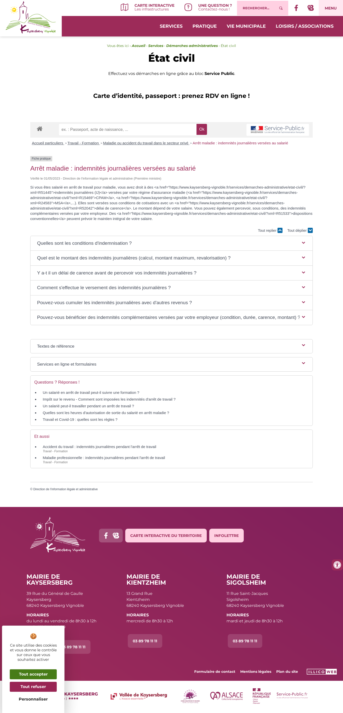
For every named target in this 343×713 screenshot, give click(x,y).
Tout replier (270, 230)
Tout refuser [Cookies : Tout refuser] (33, 686)
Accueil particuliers (48, 143)
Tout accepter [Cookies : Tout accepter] (33, 674)
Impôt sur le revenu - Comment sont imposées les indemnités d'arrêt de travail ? (109, 399)
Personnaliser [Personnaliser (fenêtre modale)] (33, 699)
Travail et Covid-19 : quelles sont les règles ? (80, 419)
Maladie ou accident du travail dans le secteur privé (146, 143)
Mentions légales (255, 671)
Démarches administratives (192, 46)
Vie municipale (246, 25)
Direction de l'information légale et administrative (65, 489)
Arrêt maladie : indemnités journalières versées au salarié (240, 143)
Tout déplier (300, 230)
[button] (171, 243)
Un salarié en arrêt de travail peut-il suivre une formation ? (91, 392)
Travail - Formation (84, 143)
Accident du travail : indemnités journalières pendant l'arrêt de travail (99, 447)
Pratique (204, 25)
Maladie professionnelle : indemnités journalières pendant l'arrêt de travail (104, 458)
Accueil (138, 46)
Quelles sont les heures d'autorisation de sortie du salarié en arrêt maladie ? (106, 413)
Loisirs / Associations (305, 25)
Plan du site (287, 671)
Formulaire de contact (214, 671)
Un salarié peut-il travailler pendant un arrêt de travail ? (88, 406)
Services (171, 25)
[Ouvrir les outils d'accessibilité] (337, 564)
